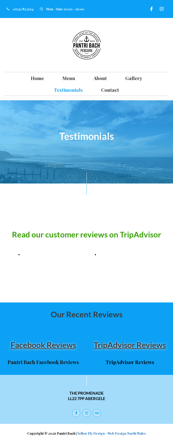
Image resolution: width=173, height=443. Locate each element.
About (100, 78)
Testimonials (68, 90)
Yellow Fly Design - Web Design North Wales (111, 433)
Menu (68, 78)
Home (37, 78)
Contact (110, 90)
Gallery (133, 78)
